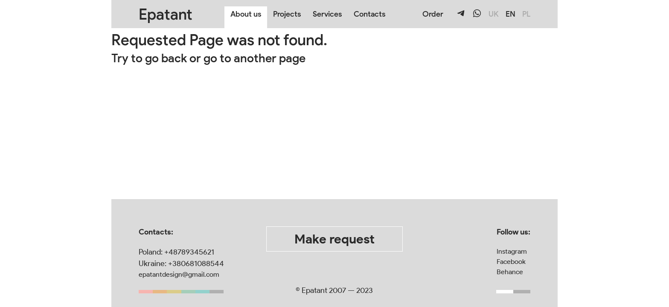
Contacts (369, 14)
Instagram (512, 251)
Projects (287, 14)
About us (245, 14)
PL (526, 14)
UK (494, 14)
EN (510, 14)
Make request (334, 239)
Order (432, 14)
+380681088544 (196, 263)
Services (327, 14)
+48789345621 (189, 252)
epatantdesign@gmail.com (179, 274)
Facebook (511, 262)
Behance (510, 272)
